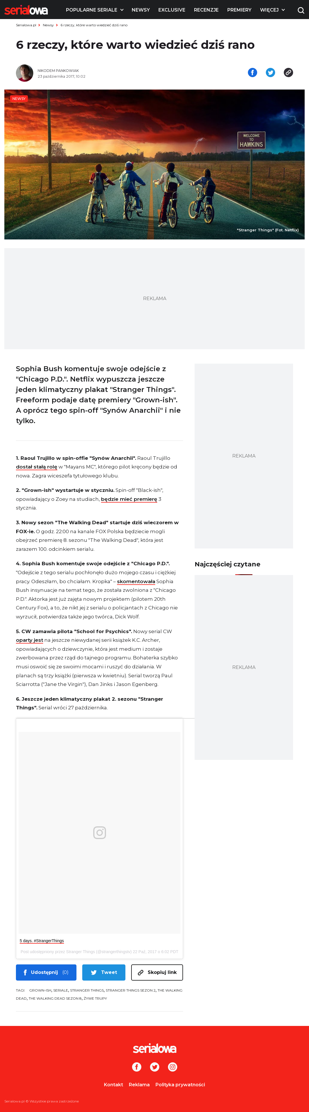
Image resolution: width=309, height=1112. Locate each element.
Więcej (269, 10)
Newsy (141, 10)
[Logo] (26, 10)
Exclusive (171, 10)
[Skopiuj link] (288, 73)
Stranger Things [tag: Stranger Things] (87, 990)
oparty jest (29, 640)
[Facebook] (137, 1067)
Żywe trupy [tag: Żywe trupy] (95, 998)
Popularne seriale (91, 10)
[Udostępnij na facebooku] (252, 73)
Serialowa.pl (26, 25)
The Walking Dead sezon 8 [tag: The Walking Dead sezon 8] (55, 998)
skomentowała (136, 581)
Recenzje (206, 10)
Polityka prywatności (180, 1084)
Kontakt (113, 1084)
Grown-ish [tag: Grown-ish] (40, 990)
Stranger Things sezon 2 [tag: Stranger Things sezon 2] (131, 990)
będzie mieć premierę (129, 499)
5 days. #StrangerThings (42, 940)
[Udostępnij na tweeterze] (270, 73)
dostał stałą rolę (36, 467)
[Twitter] (155, 1067)
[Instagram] (173, 1067)
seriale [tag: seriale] (60, 990)
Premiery (239, 10)
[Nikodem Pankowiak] (94, 71)
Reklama (139, 1084)
